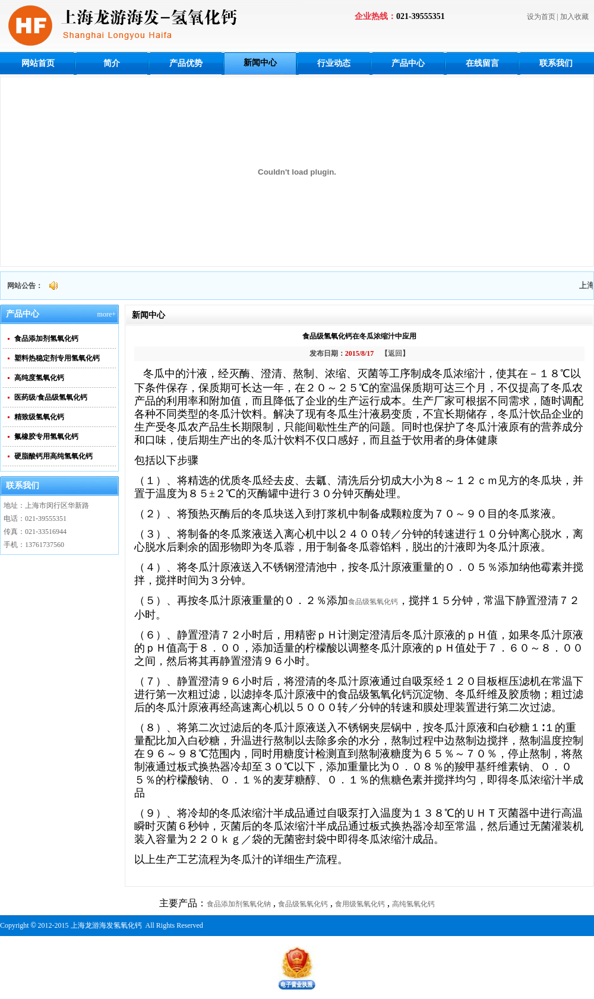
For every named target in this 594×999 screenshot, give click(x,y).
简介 (111, 63)
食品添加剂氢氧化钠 (239, 904)
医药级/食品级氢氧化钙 (50, 397)
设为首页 (541, 16)
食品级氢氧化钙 (373, 601)
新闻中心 (260, 62)
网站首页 (38, 63)
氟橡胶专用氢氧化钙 (46, 436)
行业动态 (333, 63)
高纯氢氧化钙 (413, 904)
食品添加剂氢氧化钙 (46, 338)
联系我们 (556, 63)
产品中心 (408, 63)
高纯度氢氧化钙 (39, 378)
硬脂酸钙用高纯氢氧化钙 (53, 456)
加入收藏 (574, 16)
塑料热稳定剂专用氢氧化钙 (57, 358)
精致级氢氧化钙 (39, 417)
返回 (395, 353)
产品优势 (186, 63)
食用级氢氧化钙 (360, 904)
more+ (106, 314)
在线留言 (482, 63)
